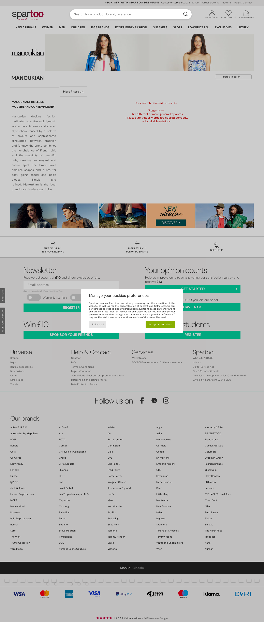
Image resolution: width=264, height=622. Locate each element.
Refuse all (98, 324)
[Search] (185, 14)
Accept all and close (160, 324)
